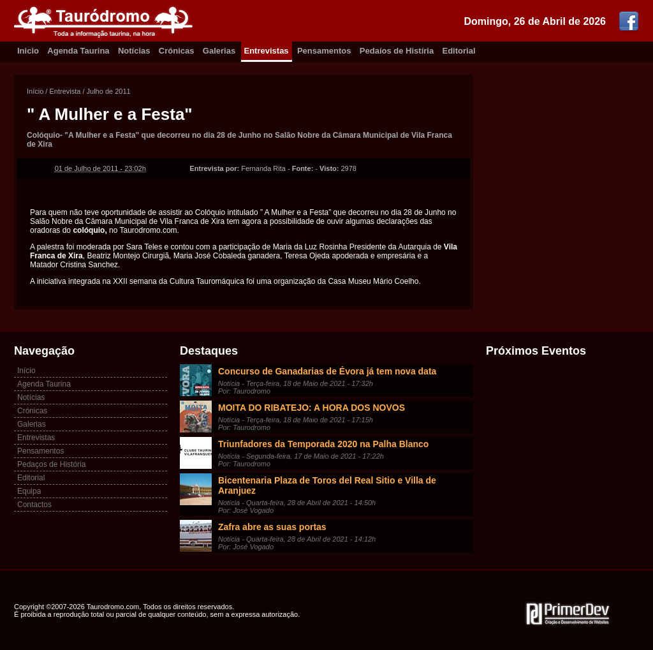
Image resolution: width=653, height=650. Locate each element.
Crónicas (176, 50)
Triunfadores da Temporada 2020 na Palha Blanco (323, 444)
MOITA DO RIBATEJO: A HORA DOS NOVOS (311, 408)
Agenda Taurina (78, 50)
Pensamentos (324, 50)
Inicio (28, 50)
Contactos (34, 504)
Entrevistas (266, 50)
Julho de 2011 (109, 91)
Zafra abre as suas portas (272, 527)
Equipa (29, 491)
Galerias (219, 50)
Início (35, 91)
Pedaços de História (51, 464)
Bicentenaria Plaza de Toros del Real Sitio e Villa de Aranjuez (327, 485)
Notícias (134, 50)
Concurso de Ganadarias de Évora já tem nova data (327, 371)
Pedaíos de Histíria (397, 50)
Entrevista (64, 91)
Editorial (459, 50)
